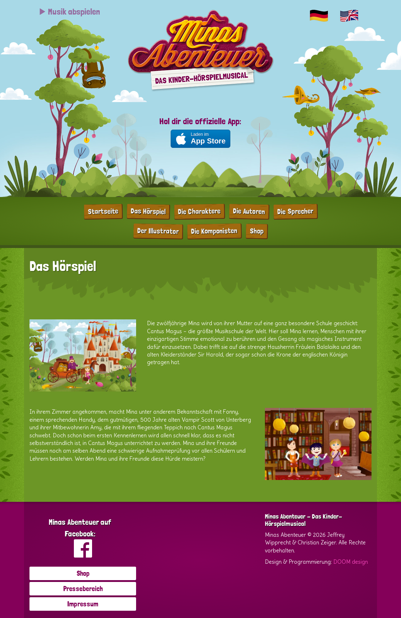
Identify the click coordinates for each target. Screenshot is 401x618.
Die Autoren (249, 211)
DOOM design (350, 561)
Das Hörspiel (148, 211)
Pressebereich (83, 588)
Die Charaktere (199, 211)
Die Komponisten (214, 230)
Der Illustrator (158, 231)
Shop (256, 230)
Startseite (103, 211)
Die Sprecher (295, 211)
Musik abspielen (69, 11)
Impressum (82, 604)
